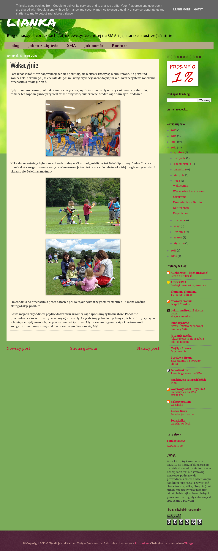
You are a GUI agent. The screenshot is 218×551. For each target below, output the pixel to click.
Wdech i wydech (180, 423)
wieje (174, 382)
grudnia (179, 152)
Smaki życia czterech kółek (188, 379)
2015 (174, 130)
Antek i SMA (178, 282)
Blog (15, 46)
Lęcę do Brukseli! (181, 276)
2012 (174, 147)
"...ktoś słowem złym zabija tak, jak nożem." (187, 340)
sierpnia (179, 175)
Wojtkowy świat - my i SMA (188, 389)
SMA (71, 46)
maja (177, 226)
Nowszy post (18, 348)
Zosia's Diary (179, 411)
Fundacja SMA (180, 323)
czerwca (179, 220)
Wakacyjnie (180, 185)
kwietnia (180, 232)
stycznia (179, 243)
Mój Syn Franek (181, 348)
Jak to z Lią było (43, 46)
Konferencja (181, 208)
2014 (174, 136)
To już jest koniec (181, 294)
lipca (177, 181)
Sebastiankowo (180, 370)
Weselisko (177, 404)
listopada (180, 158)
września (180, 169)
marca (178, 237)
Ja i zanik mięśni (181, 335)
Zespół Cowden (180, 304)
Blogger (189, 543)
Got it (198, 9)
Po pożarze (180, 213)
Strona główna (83, 348)
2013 (174, 142)
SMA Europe (175, 445)
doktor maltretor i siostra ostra (187, 312)
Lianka (31, 20)
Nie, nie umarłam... (182, 316)
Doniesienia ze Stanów (187, 202)
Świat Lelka (178, 420)
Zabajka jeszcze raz (182, 414)
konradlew (142, 543)
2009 (174, 256)
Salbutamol (180, 197)
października (183, 164)
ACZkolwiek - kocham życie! (189, 273)
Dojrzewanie (179, 351)
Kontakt (119, 46)
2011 (174, 250)
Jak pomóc (94, 46)
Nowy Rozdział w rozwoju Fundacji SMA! (187, 327)
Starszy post (148, 348)
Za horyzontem (181, 401)
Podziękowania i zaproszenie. (189, 285)
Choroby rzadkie (181, 301)
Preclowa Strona (181, 357)
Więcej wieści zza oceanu (189, 191)
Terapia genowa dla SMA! (186, 373)
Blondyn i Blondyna (183, 291)
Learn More (181, 9)
